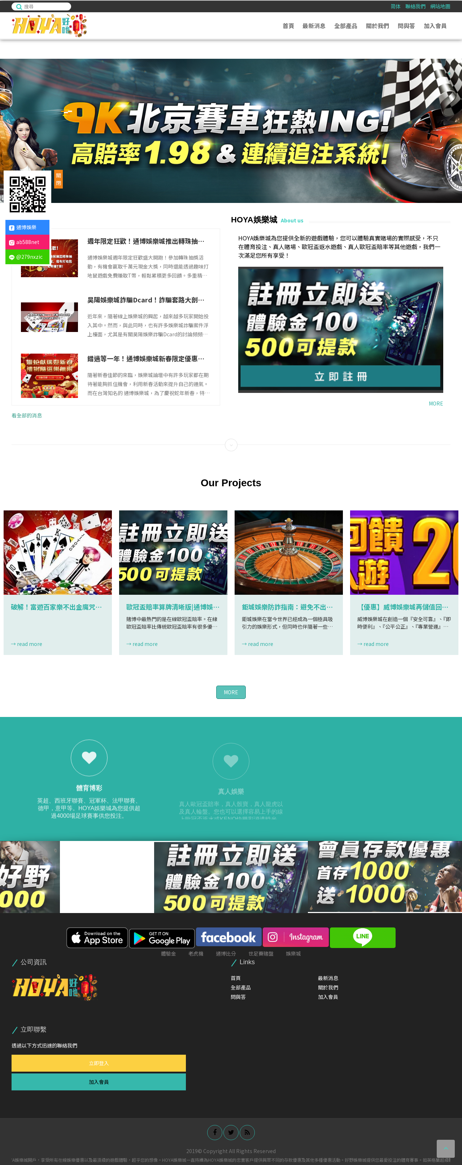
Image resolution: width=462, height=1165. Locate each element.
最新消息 (314, 25)
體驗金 (168, 953)
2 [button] (449, 81)
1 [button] (449, 73)
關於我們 (377, 25)
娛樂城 (293, 953)
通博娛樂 (22, 227)
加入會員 (435, 25)
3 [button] (449, 89)
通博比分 (226, 953)
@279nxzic (26, 256)
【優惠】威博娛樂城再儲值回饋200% (402, 607)
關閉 (58, 179)
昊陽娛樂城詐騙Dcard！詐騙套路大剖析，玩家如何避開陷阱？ (142, 300)
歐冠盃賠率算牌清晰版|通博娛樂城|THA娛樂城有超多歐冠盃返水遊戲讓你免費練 (173, 607)
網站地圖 (440, 5)
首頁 (288, 25)
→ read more (26, 643)
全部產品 (345, 25)
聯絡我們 (415, 5)
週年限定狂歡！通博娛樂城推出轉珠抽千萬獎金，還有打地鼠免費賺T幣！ (145, 241)
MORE (436, 403)
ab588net (24, 241)
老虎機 (196, 953)
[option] (231, 131)
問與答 (406, 25)
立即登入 (99, 1063)
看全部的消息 (27, 415)
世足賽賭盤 (261, 953)
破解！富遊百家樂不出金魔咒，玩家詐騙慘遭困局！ (56, 607)
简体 (396, 5)
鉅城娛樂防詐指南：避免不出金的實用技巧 (287, 607)
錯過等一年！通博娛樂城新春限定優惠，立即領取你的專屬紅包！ (145, 358)
